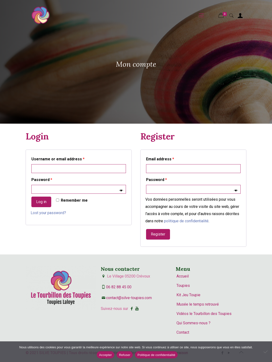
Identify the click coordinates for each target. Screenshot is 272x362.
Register (158, 234)
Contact (182, 332)
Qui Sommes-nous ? (193, 323)
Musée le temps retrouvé (197, 304)
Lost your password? (48, 213)
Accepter (105, 355)
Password (41, 179)
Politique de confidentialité (156, 355)
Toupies (183, 285)
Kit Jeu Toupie (188, 295)
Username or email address (58, 159)
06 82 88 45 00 (118, 287)
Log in (41, 201)
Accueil (182, 276)
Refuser (124, 355)
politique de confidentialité (186, 221)
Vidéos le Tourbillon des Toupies (204, 313)
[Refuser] (266, 351)
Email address (160, 159)
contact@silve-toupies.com (129, 298)
